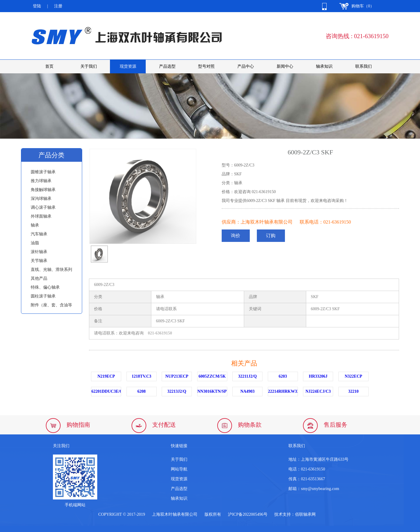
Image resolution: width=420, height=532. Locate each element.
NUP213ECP (176, 376)
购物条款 (250, 424)
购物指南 (78, 424)
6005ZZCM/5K (212, 376)
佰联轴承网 (305, 514)
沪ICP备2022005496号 (247, 514)
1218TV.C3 (141, 376)
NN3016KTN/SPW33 (212, 391)
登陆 (37, 6)
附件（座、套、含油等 (51, 305)
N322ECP (353, 376)
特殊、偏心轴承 (45, 287)
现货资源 (128, 66)
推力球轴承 (41, 181)
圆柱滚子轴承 (43, 296)
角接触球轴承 (43, 189)
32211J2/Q (247, 376)
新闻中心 (285, 66)
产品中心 (245, 66)
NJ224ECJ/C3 (318, 391)
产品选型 (167, 66)
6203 (283, 376)
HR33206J (318, 376)
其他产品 (39, 278)
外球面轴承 (41, 216)
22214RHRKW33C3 (283, 391)
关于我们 (88, 66)
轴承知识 (324, 66)
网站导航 (179, 469)
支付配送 (164, 424)
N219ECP (106, 376)
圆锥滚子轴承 (43, 172)
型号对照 (206, 66)
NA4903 (247, 391)
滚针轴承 (39, 252)
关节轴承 (39, 260)
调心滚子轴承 (43, 207)
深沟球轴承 (41, 198)
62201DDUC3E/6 (106, 391)
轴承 (35, 225)
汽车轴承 (39, 234)
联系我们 (363, 66)
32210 (353, 391)
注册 (58, 6)
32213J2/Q (176, 391)
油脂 (35, 243)
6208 (141, 391)
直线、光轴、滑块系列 (51, 269)
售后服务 (335, 424)
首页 (49, 66)
